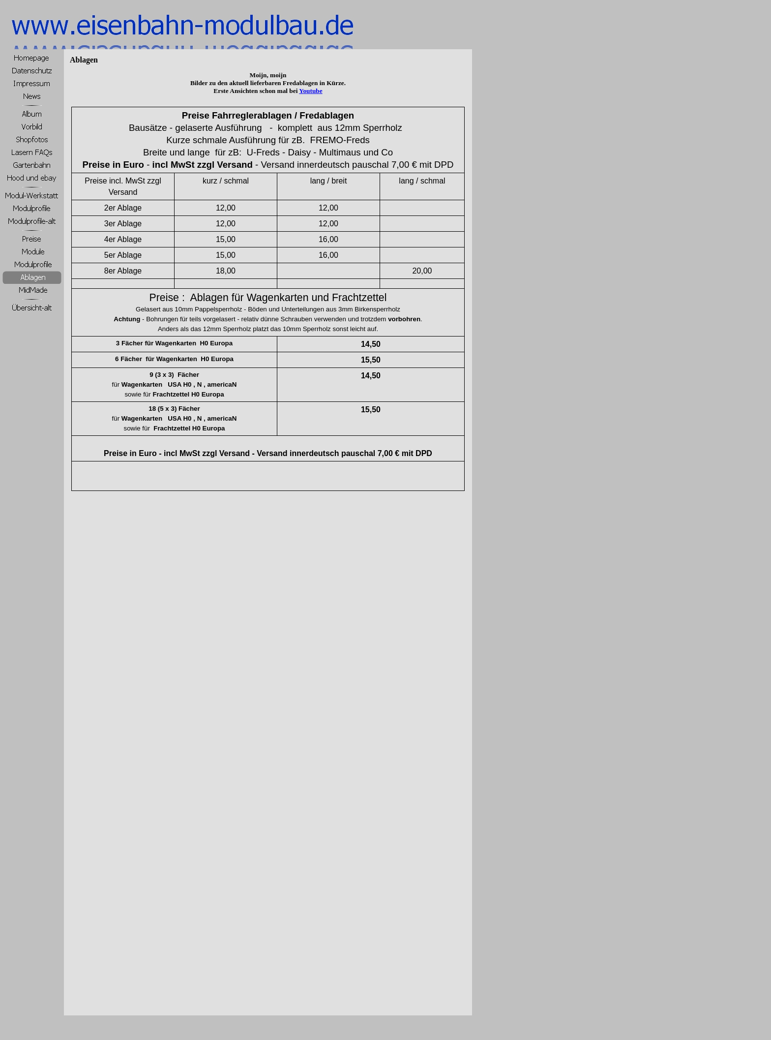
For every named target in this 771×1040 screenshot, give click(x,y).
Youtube (310, 90)
